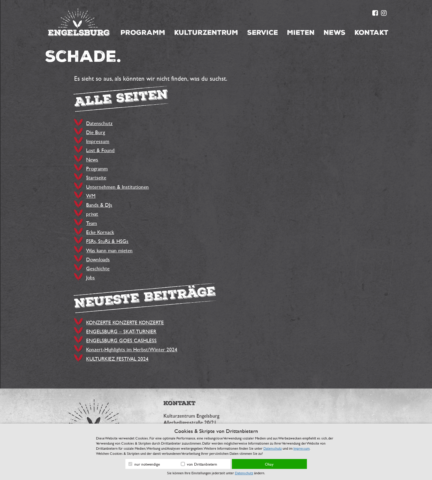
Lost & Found (100, 150)
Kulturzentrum (206, 32)
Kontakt (371, 32)
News (335, 32)
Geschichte (98, 268)
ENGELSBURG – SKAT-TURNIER (121, 331)
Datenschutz (99, 123)
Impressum (97, 141)
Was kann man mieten (109, 250)
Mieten (301, 32)
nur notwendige (144, 464)
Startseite (96, 177)
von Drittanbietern (199, 464)
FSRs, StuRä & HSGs (107, 241)
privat (92, 214)
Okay (269, 464)
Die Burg (95, 132)
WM (90, 196)
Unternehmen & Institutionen (117, 186)
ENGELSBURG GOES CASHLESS (121, 340)
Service (262, 32)
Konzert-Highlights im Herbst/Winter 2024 (131, 349)
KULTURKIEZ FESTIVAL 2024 (117, 358)
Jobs (90, 277)
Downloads (98, 259)
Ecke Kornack (100, 232)
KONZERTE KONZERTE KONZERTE (125, 322)
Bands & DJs (99, 204)
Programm (143, 32)
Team (91, 223)
